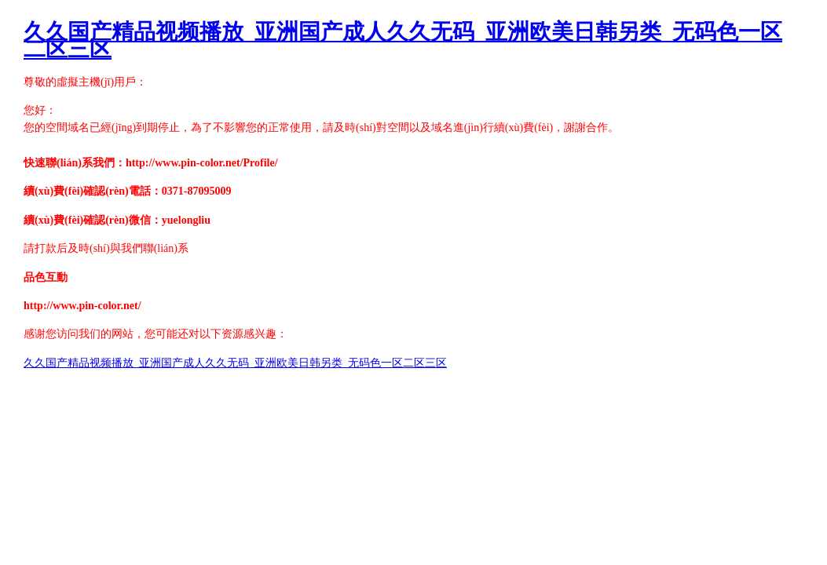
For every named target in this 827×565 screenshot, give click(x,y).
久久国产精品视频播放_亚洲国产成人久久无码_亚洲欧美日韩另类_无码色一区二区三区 (403, 40)
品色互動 (46, 277)
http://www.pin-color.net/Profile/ (202, 163)
